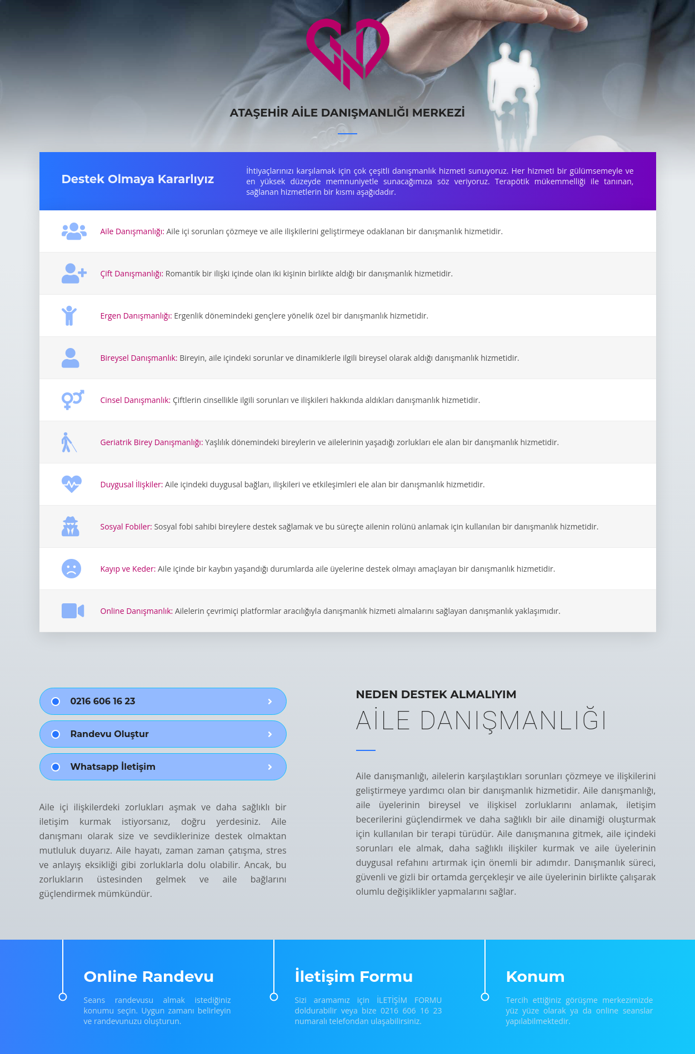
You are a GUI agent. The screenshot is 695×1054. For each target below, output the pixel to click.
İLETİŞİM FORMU (409, 1000)
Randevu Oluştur (110, 734)
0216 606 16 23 (103, 701)
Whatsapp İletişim (113, 766)
